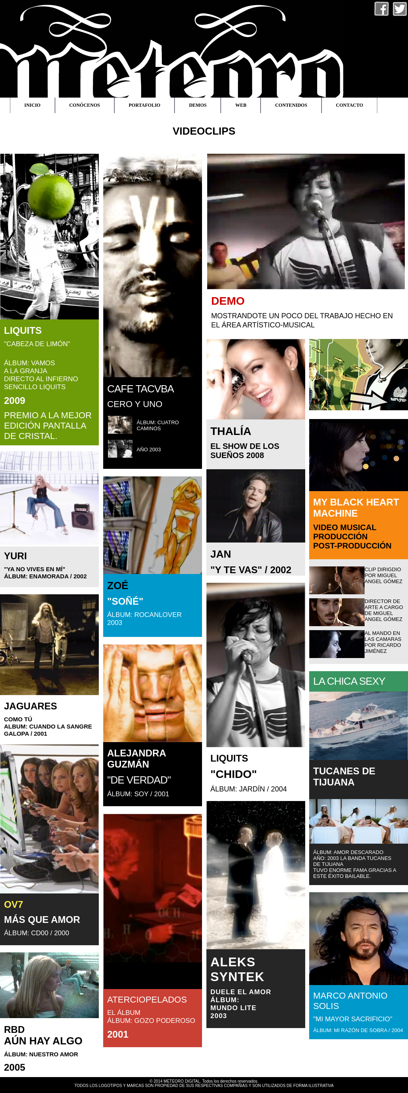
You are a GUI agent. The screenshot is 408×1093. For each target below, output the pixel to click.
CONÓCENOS (84, 105)
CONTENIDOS (291, 105)
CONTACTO (349, 105)
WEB (240, 105)
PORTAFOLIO (144, 105)
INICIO (32, 105)
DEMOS (197, 105)
